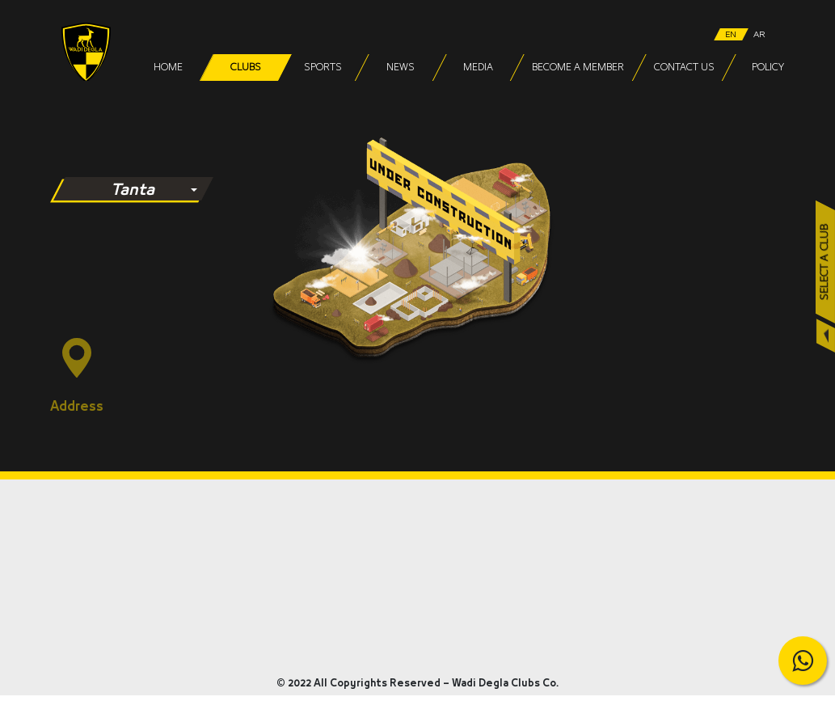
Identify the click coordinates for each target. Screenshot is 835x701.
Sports (323, 67)
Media (478, 67)
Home (168, 67)
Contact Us (684, 67)
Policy (768, 67)
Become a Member (578, 67)
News (400, 67)
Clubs (245, 67)
